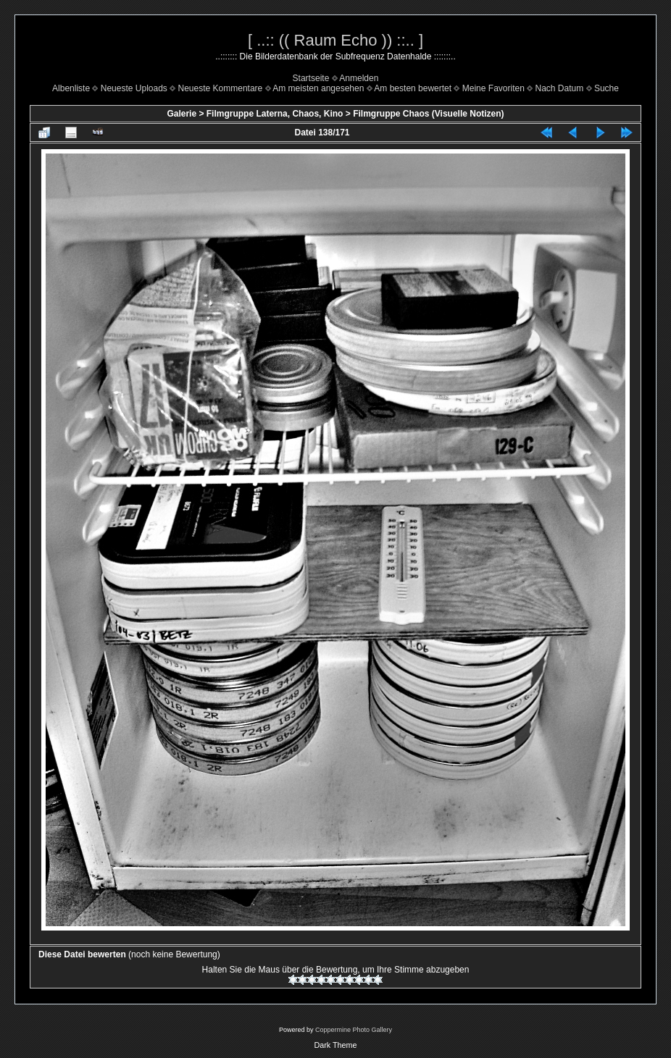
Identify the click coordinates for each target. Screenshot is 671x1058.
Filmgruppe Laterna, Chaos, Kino (275, 114)
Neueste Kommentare (220, 88)
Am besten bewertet (412, 88)
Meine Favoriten (493, 88)
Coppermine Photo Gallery (353, 1029)
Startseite (311, 78)
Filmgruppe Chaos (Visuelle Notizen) (428, 114)
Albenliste (71, 88)
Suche (606, 88)
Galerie (181, 114)
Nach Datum (559, 88)
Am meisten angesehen (318, 88)
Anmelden (358, 78)
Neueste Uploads (134, 88)
